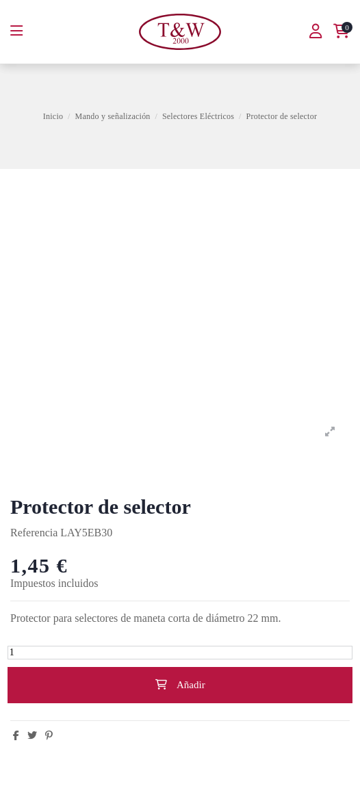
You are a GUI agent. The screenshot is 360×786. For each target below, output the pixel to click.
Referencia (33, 532)
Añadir (180, 684)
